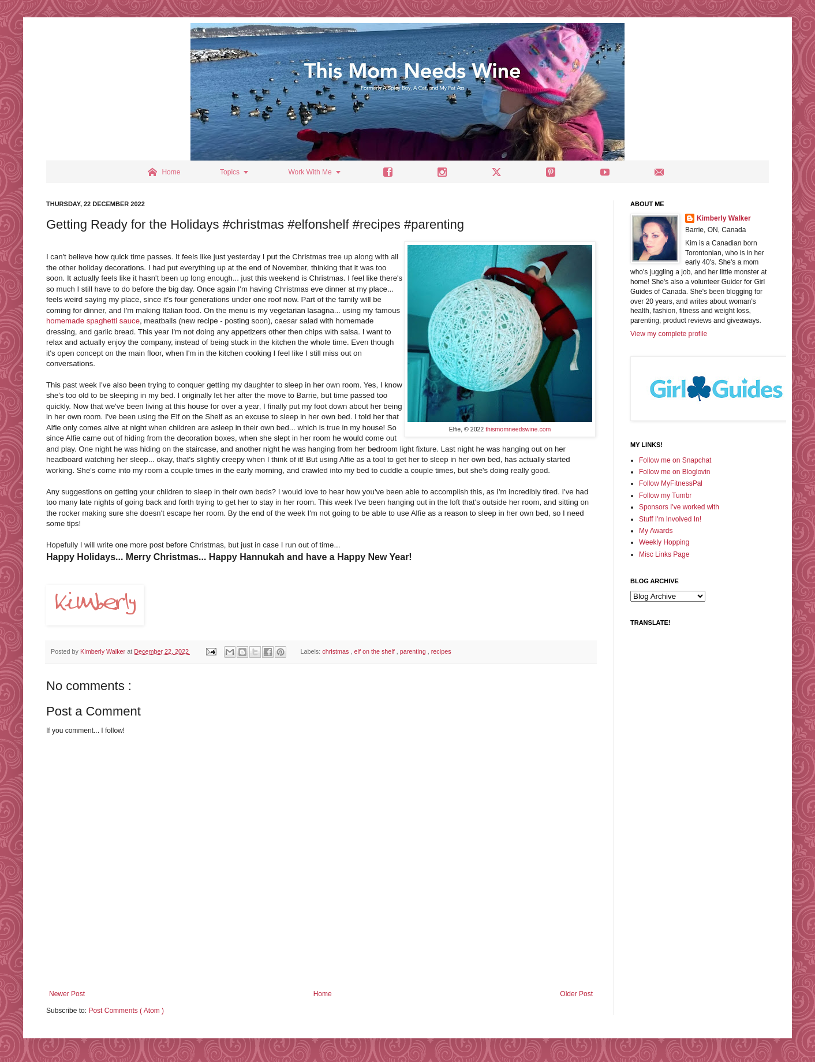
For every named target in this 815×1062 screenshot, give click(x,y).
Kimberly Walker (724, 218)
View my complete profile (668, 334)
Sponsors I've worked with (679, 507)
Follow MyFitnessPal (670, 483)
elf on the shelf (375, 651)
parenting (414, 651)
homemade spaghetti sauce (93, 320)
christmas (336, 651)
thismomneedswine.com (518, 429)
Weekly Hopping (664, 542)
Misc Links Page (664, 554)
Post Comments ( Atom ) (126, 1011)
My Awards (655, 531)
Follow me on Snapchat (675, 460)
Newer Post (67, 994)
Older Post (576, 994)
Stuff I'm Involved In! (670, 519)
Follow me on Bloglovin (674, 472)
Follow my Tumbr (665, 495)
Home (322, 994)
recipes (441, 651)
